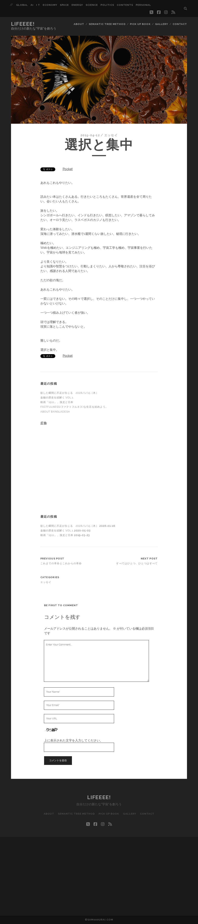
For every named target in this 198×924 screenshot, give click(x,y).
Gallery (161, 24)
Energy (77, 4)
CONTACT (180, 24)
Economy (50, 4)
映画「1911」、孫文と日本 (56, 402)
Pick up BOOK (140, 24)
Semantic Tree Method (107, 24)
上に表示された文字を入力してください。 (73, 740)
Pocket (68, 169)
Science (92, 4)
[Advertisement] (99, 453)
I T (38, 4)
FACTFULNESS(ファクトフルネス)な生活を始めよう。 (74, 406)
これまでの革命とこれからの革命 (61, 563)
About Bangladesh (55, 411)
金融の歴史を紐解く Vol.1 (56, 397)
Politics (107, 4)
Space (64, 4)
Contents (125, 4)
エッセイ (111, 135)
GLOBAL (22, 4)
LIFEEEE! (23, 24)
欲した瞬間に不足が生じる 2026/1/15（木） (69, 392)
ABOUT (79, 24)
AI (32, 4)
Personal (143, 4)
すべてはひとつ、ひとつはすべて (137, 563)
